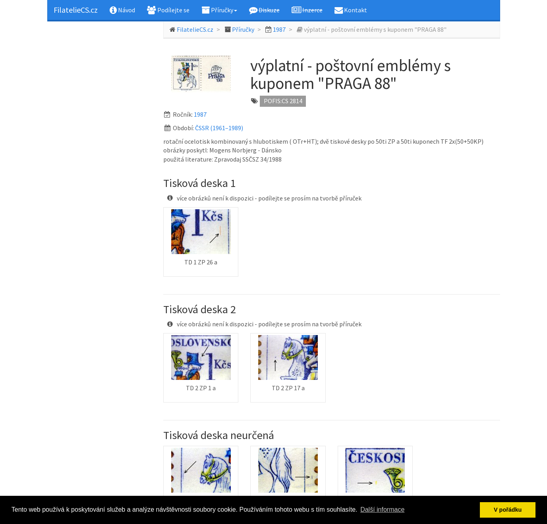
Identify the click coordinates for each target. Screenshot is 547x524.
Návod (122, 10)
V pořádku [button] (508, 510)
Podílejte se (168, 10)
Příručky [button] (219, 10)
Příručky (243, 29)
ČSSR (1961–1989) (219, 128)
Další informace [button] (382, 509)
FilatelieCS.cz (76, 10)
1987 (279, 29)
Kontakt (350, 10)
